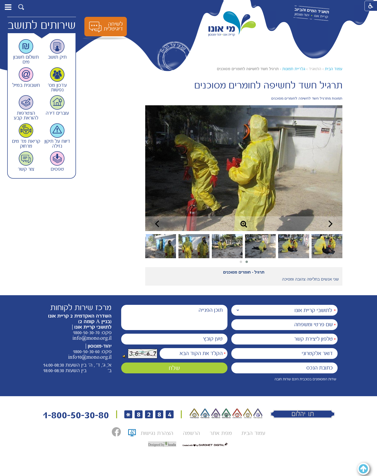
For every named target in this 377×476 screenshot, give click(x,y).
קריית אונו (321, 16)
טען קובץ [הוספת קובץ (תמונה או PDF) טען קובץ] (213, 339)
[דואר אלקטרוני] (284, 353)
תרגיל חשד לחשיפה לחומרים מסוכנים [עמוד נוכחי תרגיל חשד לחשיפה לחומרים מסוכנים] (248, 69)
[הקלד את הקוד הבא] (193, 353)
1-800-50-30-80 (76, 415)
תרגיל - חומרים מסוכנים (243, 272)
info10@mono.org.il (90, 357)
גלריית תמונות (293, 69)
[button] (21, 7)
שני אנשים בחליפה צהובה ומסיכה (310, 279)
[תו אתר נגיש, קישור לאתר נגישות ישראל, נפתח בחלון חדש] (132, 434)
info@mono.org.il (92, 338)
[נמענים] (284, 310)
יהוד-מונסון (301, 14)
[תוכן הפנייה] (174, 317)
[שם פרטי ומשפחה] (284, 324)
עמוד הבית (333, 69)
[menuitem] (253, 433)
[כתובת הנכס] (284, 368)
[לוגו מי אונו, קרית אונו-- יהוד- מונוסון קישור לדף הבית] (232, 24)
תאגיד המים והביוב (311, 11)
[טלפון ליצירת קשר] (284, 339)
